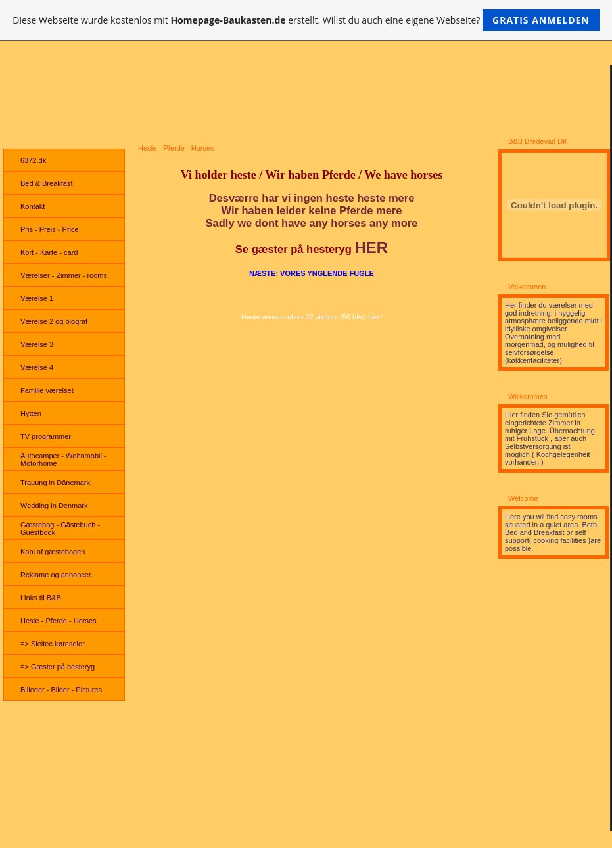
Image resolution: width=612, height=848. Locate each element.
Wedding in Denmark (54, 505)
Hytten (30, 413)
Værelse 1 (36, 298)
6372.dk (33, 160)
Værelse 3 (36, 344)
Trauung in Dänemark (55, 482)
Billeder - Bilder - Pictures (61, 690)
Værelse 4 (36, 367)
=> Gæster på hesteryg (57, 667)
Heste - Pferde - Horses (58, 620)
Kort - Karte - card (49, 252)
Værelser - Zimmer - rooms (63, 275)
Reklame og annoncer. (56, 574)
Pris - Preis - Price (49, 229)
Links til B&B (40, 597)
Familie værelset (47, 390)
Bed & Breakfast (46, 183)
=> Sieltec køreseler (52, 644)
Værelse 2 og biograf (53, 321)
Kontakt (32, 206)
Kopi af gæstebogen (52, 551)
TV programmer (45, 436)
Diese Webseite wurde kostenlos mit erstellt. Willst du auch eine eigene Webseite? (306, 20)
